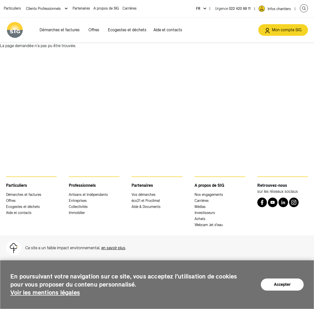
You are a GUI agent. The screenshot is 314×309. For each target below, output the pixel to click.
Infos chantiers (279, 9)
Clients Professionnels (44, 9)
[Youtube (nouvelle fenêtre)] (272, 202)
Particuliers (12, 8)
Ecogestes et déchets (127, 29)
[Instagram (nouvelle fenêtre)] (294, 202)
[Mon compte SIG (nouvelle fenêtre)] (283, 30)
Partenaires (81, 8)
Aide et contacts (167, 29)
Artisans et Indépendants (88, 195)
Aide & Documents (146, 207)
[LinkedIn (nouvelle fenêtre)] (283, 202)
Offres (93, 29)
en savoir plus (113, 247)
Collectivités (78, 207)
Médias (200, 207)
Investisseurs (205, 213)
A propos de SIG (106, 8)
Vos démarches (143, 195)
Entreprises (78, 201)
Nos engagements (209, 195)
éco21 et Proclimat (146, 201)
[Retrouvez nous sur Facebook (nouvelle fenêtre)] (262, 202)
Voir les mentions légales (45, 292)
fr (198, 9)
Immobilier (77, 213)
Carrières (129, 8)
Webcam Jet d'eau (209, 225)
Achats (200, 219)
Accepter (282, 284)
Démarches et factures (60, 29)
